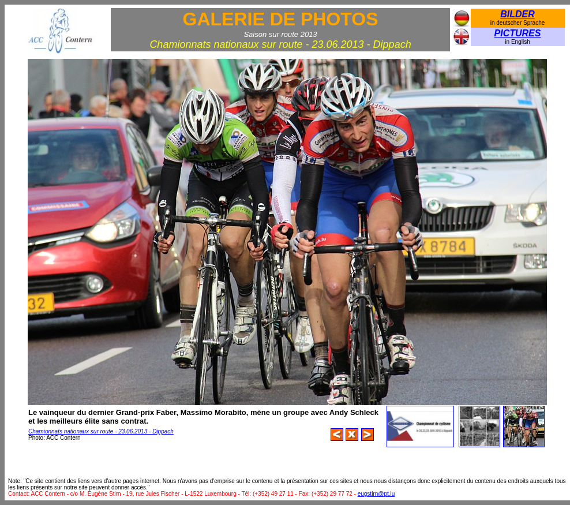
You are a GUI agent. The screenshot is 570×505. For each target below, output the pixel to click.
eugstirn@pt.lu (376, 494)
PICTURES (517, 33)
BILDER (517, 14)
